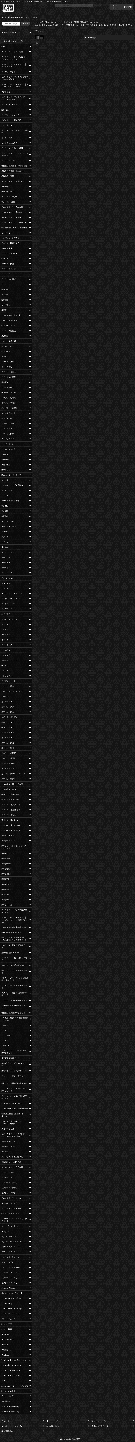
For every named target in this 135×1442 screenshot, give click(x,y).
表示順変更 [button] (91, 37)
